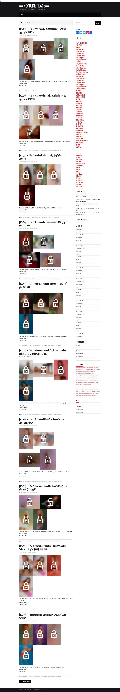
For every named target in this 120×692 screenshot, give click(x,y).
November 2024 (79, 276)
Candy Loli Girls (80, 53)
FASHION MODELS (80, 97)
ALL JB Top (78, 147)
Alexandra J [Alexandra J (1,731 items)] (96, 367)
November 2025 (79, 243)
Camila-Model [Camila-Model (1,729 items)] (93, 395)
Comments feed (79, 409)
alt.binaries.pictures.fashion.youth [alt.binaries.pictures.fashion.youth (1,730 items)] (82, 375)
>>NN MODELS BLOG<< (82, 132)
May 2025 (78, 259)
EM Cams (78, 157)
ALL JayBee (79, 103)
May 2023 (78, 325)
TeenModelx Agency (81, 70)
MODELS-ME (79, 105)
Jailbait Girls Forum (81, 68)
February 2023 (79, 333)
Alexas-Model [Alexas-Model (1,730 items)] (78, 369)
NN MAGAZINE (79, 126)
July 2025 (78, 254)
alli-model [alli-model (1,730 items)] (78, 371)
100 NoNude (79, 112)
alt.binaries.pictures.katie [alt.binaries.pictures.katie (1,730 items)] (94, 375)
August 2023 (79, 317)
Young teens (58, 90)
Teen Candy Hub (80, 58)
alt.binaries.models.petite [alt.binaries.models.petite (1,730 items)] (81, 373)
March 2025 (78, 265)
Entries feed (78, 406)
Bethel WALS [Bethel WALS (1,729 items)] (81, 393)
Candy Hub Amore (80, 55)
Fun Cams (78, 161)
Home (22, 14)
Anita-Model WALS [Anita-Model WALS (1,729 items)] (84, 389)
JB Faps (78, 168)
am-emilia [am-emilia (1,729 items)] (93, 386)
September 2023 (80, 314)
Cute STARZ (79, 45)
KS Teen (78, 178)
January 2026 (79, 237)
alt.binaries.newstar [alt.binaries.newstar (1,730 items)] (90, 373)
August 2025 (79, 251)
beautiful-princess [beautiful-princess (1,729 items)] (88, 391)
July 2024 (78, 287)
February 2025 (79, 267)
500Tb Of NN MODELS (81, 43)
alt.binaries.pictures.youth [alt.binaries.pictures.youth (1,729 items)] (93, 382)
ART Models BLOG (80, 95)
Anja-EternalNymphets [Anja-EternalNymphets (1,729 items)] (92, 389)
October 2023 (79, 311)
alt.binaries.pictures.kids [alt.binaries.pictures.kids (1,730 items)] (80, 376)
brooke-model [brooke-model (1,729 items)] (88, 395)
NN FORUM (78, 91)
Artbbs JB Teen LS (80, 74)
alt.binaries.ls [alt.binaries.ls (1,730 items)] (92, 371)
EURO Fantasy (79, 137)
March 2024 (78, 298)
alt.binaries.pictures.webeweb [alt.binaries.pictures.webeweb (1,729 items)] (82, 382)
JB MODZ (78, 47)
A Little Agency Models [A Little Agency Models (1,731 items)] (95, 369)
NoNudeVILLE (79, 143)
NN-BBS (78, 145)
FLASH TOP (78, 134)
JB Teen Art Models (81, 66)
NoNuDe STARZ (80, 120)
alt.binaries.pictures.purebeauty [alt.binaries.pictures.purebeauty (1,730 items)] (82, 378)
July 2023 (78, 320)
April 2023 (78, 328)
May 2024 (78, 292)
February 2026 (79, 234)
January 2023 (79, 336)
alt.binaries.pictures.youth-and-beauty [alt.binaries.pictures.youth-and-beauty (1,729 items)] (83, 384)
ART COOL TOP (79, 130)
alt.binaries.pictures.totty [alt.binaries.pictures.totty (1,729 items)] (93, 378)
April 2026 (78, 229)
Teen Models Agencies (82, 72)
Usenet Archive (51, 90)
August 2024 (79, 284)
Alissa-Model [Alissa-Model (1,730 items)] (88, 369)
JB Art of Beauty (80, 163)
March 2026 (78, 232)
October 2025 (79, 245)
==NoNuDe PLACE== (34, 6)
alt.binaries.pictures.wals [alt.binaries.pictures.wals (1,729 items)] (93, 380)
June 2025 (78, 256)
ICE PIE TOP (79, 124)
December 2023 (79, 306)
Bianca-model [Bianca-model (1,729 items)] (87, 393)
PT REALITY (79, 118)
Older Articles (25, 681)
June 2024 (78, 289)
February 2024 (79, 300)
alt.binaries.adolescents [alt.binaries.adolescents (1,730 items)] (84, 371)
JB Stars (78, 172)
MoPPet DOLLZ (80, 116)
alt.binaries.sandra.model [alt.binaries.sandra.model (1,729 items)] (81, 386)
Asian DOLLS (79, 62)
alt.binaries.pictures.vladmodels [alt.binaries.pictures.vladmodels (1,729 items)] (82, 380)
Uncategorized (43, 90)
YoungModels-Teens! (81, 64)
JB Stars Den (79, 182)
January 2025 (79, 270)
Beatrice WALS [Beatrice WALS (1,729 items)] (82, 391)
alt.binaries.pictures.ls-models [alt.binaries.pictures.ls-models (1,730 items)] (91, 376)
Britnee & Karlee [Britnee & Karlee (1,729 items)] (82, 395)
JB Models (78, 176)
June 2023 (78, 322)
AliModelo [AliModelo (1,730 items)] (83, 369)
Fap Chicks (79, 184)
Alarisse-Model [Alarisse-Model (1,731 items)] (79, 367)
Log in (77, 404)
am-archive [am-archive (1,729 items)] (88, 386)
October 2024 (79, 278)
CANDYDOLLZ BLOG (81, 89)
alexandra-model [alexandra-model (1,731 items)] (90, 367)
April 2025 (78, 262)
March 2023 (78, 331)
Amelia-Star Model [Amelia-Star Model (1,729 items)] (82, 387)
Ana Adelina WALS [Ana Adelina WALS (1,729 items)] (90, 387)
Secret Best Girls (80, 51)
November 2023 (79, 309)
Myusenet (23, 90)
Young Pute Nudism (81, 60)
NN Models (28, 90)
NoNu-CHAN (79, 93)
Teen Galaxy (79, 159)
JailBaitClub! (79, 139)
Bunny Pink (79, 174)
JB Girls (78, 170)
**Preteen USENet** (82, 141)
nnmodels (34, 35)
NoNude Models (36, 90)
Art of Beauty (79, 166)
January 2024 (79, 303)
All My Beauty (79, 180)
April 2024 (78, 295)
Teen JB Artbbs (80, 49)
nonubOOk (78, 109)
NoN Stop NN (79, 128)
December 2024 (79, 273)
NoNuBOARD (79, 107)
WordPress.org (79, 412)
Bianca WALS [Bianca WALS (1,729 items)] (92, 393)
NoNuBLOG (79, 101)
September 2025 (80, 248)
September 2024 (80, 281)
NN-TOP (78, 99)
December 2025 (79, 240)
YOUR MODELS (79, 114)
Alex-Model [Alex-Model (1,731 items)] (84, 367)
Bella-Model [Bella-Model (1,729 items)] (94, 391)
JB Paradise (79, 155)
